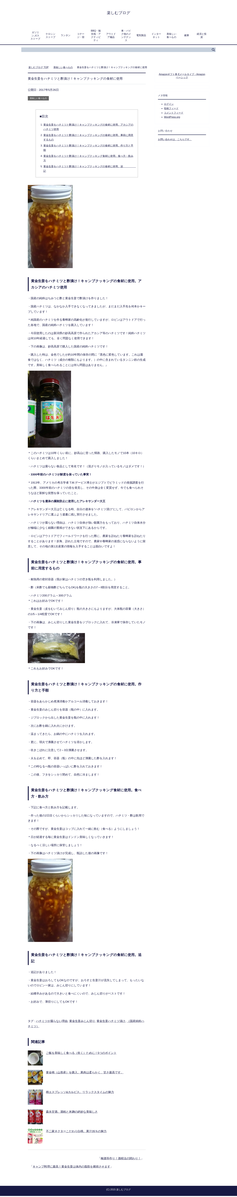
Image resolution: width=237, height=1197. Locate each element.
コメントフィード (173, 114)
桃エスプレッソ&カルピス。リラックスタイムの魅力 (80, 1093)
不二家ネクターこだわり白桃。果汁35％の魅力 (76, 1132)
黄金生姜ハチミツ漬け (111, 1022)
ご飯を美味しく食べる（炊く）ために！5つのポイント (81, 1054)
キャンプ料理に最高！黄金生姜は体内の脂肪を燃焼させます (71, 1167)
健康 (186, 36)
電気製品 (141, 36)
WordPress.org (172, 118)
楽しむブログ (118, 13)
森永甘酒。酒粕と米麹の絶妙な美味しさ (72, 1112)
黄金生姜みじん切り (82, 1022)
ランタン (65, 36)
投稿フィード (171, 109)
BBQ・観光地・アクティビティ (96, 37)
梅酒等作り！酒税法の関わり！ (121, 1159)
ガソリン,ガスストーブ (35, 36)
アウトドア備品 (111, 36)
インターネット (156, 36)
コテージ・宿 (80, 36)
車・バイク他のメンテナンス (126, 37)
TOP (38, 68)
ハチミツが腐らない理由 (52, 1022)
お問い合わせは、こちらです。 (175, 140)
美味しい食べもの (171, 36)
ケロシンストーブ (50, 36)
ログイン (169, 105)
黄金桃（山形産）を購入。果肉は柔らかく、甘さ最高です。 (84, 1073)
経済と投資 (201, 36)
